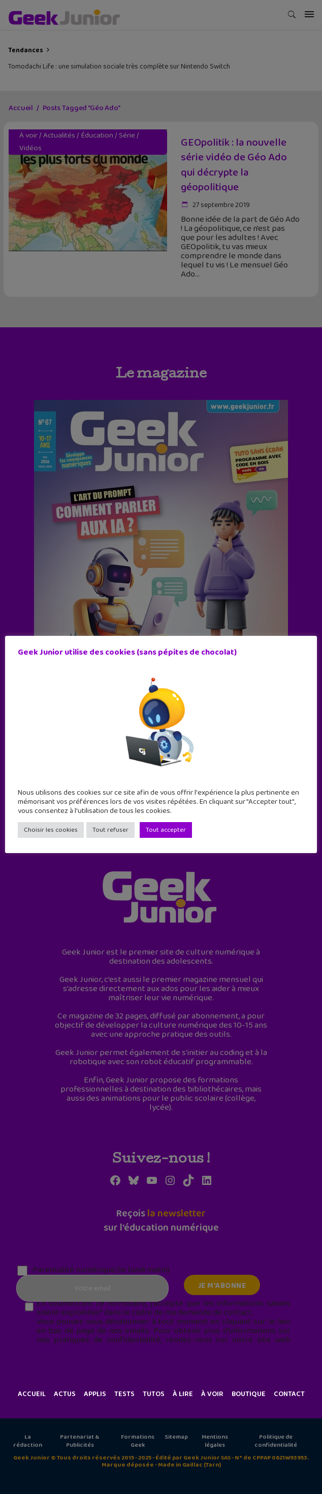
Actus (65, 1394)
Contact (289, 1394)
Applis (95, 1394)
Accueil (32, 1394)
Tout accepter (166, 830)
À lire (183, 1394)
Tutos (154, 1394)
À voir (212, 1394)
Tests (124, 1394)
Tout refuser (110, 830)
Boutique (249, 1394)
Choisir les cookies (51, 830)
